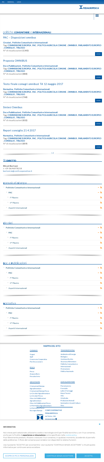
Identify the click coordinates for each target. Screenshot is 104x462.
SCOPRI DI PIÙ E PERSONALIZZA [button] (19, 456)
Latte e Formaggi (67, 391)
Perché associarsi (36, 361)
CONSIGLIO (33, 48)
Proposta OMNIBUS (15, 60)
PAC (35, 45)
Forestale (64, 388)
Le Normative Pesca (37, 408)
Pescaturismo (35, 376)
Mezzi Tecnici (65, 393)
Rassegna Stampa (36, 410)
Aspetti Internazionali (18, 208)
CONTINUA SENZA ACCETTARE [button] (60, 456)
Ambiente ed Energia (68, 354)
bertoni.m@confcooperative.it (17, 171)
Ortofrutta (64, 398)
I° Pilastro (14, 197)
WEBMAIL (10, 2)
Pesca (32, 371)
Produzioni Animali (67, 400)
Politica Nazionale (67, 371)
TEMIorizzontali (68, 350)
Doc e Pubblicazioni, (12, 66)
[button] (99, 424)
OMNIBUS (74, 45)
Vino (62, 405)
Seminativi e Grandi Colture (70, 403)
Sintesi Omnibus (13, 107)
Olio (62, 396)
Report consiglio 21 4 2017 (19, 130)
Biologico (64, 357)
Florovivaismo (66, 386)
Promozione (65, 369)
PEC (3, 2)
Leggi (98, 54)
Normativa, (8, 89)
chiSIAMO (34, 350)
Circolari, (7, 43)
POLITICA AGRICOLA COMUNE (53, 45)
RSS (101, 187)
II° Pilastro (14, 202)
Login (19, 2)
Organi (32, 354)
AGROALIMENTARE (68, 382)
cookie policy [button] (71, 435)
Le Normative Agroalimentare (40, 405)
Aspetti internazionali (18, 288)
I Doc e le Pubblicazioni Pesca (40, 403)
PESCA (32, 367)
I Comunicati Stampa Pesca (39, 391)
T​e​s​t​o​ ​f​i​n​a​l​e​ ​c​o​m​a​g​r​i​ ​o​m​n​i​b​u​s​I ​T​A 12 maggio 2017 (33, 83)
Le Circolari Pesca (36, 396)
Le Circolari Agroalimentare (40, 393)
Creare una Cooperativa (38, 359)
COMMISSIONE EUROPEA (20, 45)
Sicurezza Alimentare (68, 361)
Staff (31, 357)
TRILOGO (45, 48)
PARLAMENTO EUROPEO (15, 48)
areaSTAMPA (35, 382)
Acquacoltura (35, 374)
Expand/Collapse (98, 187)
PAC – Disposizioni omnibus (20, 37)
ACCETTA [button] (89, 456)
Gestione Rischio (67, 359)
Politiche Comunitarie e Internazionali (30, 43)
